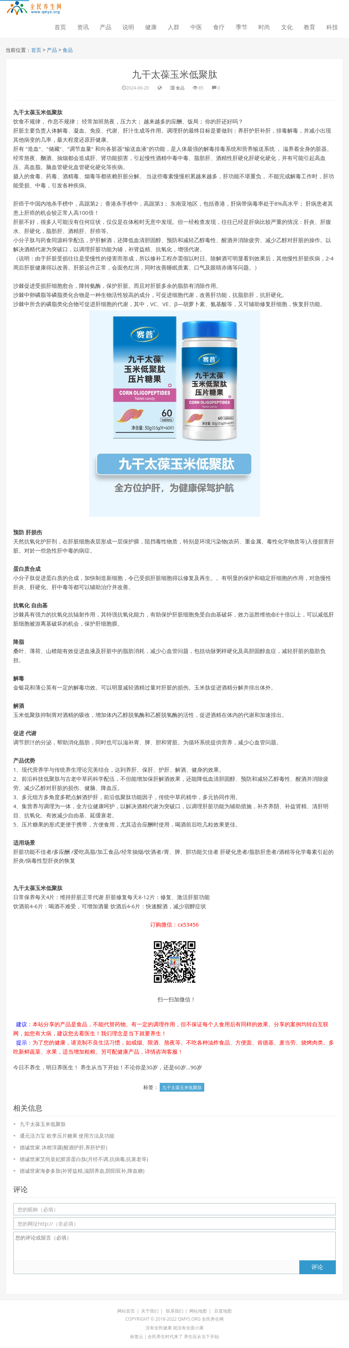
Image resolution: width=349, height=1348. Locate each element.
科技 (332, 27)
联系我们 (174, 1311)
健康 (151, 27)
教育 (309, 27)
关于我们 (150, 1311)
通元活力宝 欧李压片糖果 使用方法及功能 (67, 1136)
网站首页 (126, 1311)
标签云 (136, 1337)
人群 (173, 27)
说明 (128, 27)
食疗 (219, 27)
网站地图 (198, 1311)
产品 (105, 27)
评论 (317, 1267)
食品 (68, 49)
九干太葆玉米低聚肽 (174, 74)
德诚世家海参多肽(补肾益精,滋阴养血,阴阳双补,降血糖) (82, 1171)
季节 (241, 27)
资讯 (83, 27)
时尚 (264, 27)
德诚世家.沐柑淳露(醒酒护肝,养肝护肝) (63, 1147)
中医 (196, 27)
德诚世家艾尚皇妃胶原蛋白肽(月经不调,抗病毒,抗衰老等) (84, 1159)
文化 (287, 27)
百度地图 (223, 1311)
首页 (60, 27)
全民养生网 (213, 1319)
